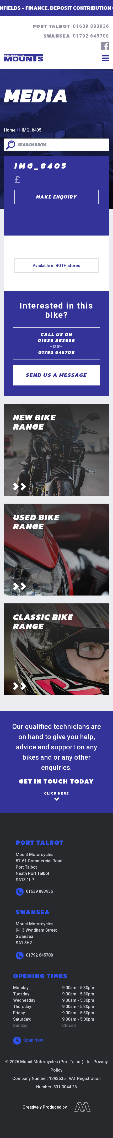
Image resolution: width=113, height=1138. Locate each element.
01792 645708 (91, 36)
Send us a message (56, 375)
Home (9, 130)
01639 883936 (91, 26)
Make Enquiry (56, 196)
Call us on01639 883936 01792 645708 (56, 343)
